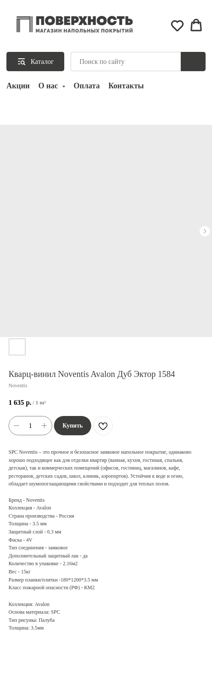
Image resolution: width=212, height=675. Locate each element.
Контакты (126, 85)
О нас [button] (49, 85)
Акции (18, 85)
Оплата (87, 85)
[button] (177, 25)
